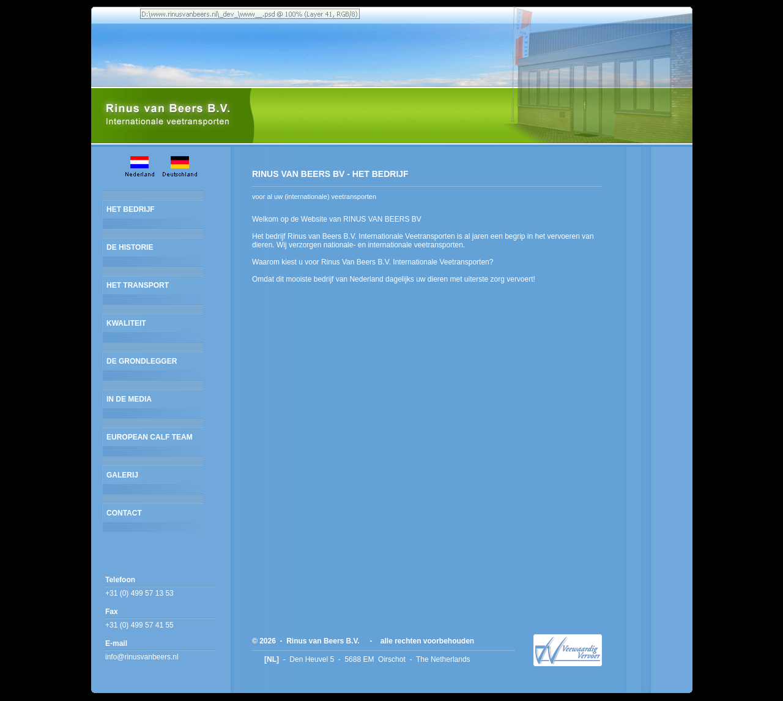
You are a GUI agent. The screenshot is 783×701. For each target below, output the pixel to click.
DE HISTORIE (129, 247)
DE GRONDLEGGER (141, 361)
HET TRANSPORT (137, 285)
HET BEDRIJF (130, 209)
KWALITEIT (126, 323)
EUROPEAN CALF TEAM (149, 437)
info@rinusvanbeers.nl (142, 657)
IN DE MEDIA (129, 399)
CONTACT (124, 513)
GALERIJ (122, 475)
